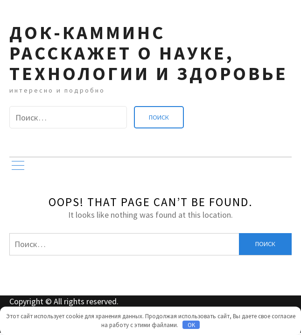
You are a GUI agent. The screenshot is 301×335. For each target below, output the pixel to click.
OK (191, 325)
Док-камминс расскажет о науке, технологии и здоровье (148, 53)
